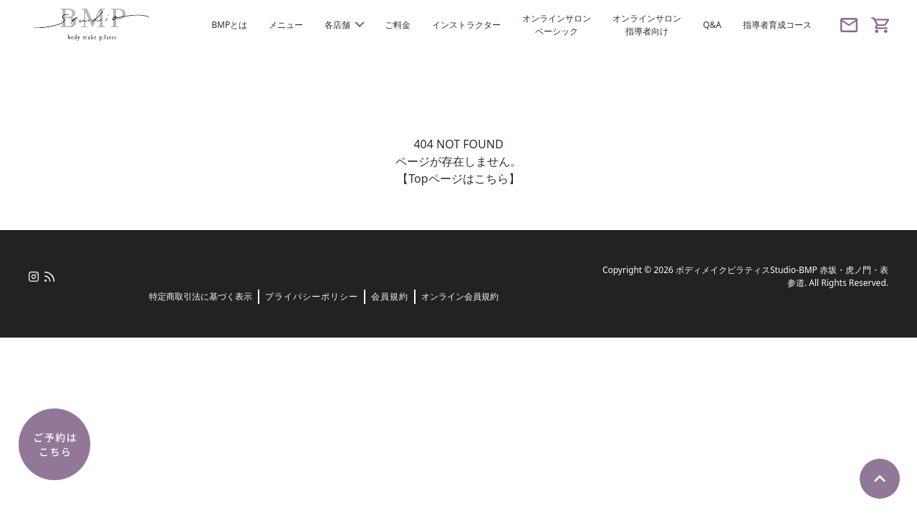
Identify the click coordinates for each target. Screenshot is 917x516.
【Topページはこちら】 (458, 178)
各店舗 (344, 25)
